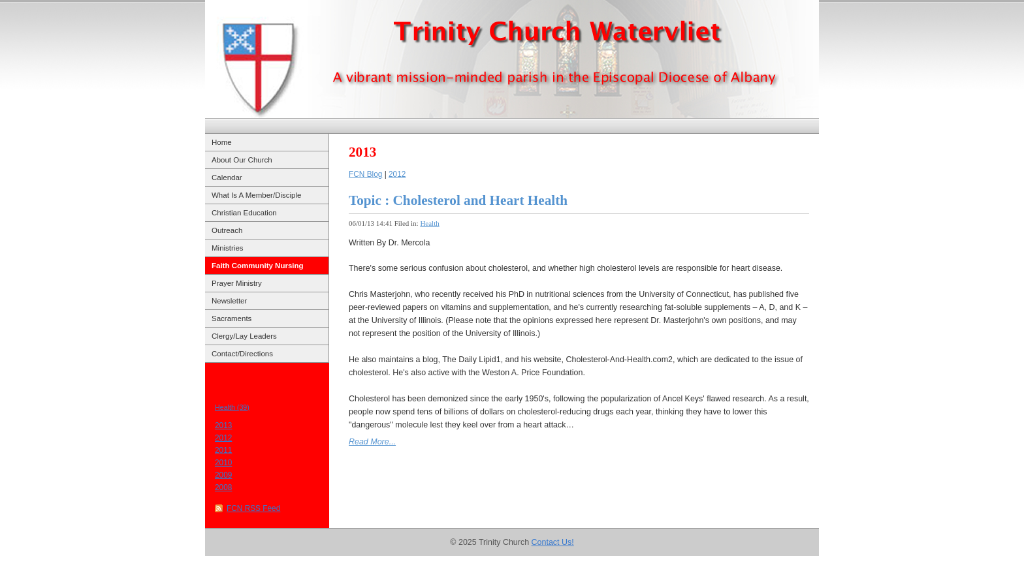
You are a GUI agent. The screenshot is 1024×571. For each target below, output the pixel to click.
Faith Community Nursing (258, 266)
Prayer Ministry (237, 283)
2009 (223, 475)
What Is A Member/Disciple (256, 195)
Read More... (372, 441)
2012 (223, 437)
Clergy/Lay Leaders (244, 336)
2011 (223, 450)
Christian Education (244, 213)
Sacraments (231, 318)
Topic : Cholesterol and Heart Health (458, 200)
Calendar (227, 177)
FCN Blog (365, 174)
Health (429, 223)
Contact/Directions (242, 354)
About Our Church (242, 160)
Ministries (228, 248)
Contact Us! (553, 542)
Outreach (227, 230)
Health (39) (232, 407)
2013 (223, 425)
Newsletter (229, 301)
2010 (223, 462)
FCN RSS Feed (253, 508)
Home (222, 142)
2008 (223, 487)
